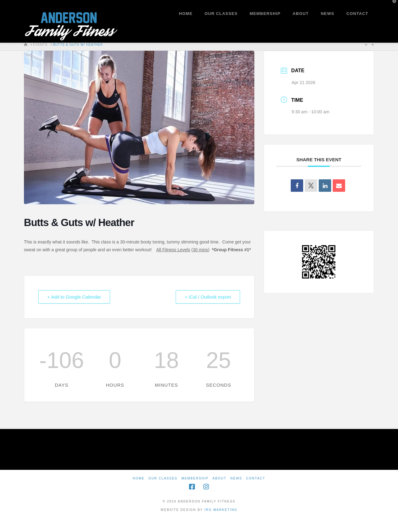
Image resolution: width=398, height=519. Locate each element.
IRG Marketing (220, 510)
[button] (392, 6)
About (219, 478)
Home (139, 478)
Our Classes (163, 478)
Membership (195, 478)
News (236, 478)
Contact (256, 478)
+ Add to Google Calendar (74, 297)
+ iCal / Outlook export (208, 297)
